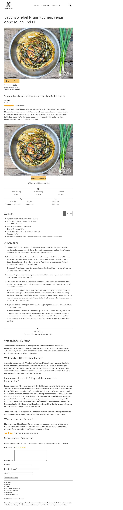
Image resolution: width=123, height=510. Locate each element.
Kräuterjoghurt (9, 426)
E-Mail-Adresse (10, 471)
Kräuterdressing (57, 396)
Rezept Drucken (38, 178)
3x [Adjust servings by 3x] (71, 213)
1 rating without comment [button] (29, 433)
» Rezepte (36, 5)
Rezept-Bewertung (9, 447)
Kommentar (9, 462)
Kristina (15, 85)
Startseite (8, 484)
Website (7, 475)
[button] (5, 105)
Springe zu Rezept (12, 81)
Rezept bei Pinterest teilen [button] (38, 183)
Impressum (8, 494)
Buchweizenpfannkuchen (13, 373)
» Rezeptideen (45, 5)
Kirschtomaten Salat (41, 429)
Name (7, 467)
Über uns (8, 488)
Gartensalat (16, 429)
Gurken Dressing (29, 396)
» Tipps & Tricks (55, 5)
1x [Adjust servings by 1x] (64, 213)
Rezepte (7, 486)
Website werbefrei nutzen (12, 490)
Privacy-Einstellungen (11, 492)
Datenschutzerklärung (11, 496)
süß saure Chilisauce (27, 424)
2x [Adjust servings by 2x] (67, 213)
